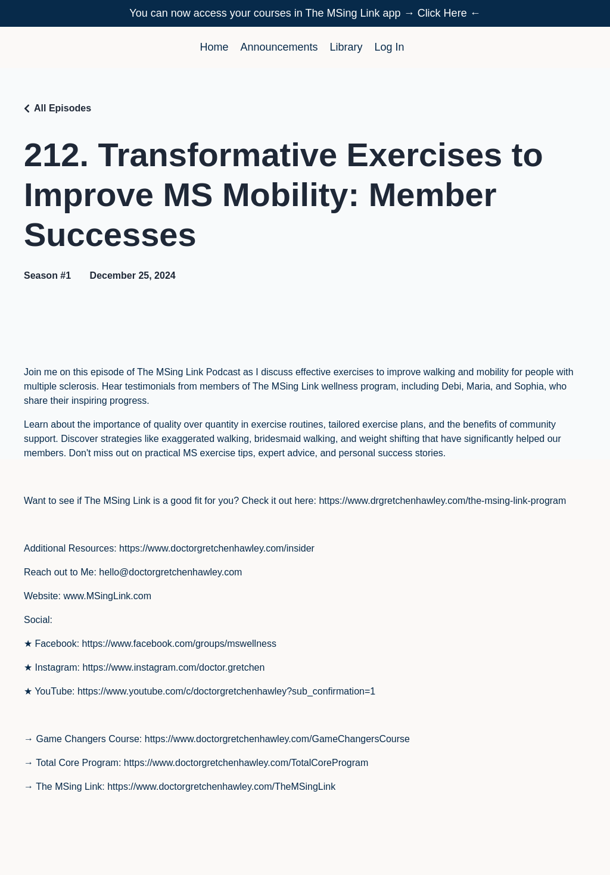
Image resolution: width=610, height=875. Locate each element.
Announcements (279, 47)
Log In (389, 47)
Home (214, 47)
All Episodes (62, 108)
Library (346, 47)
